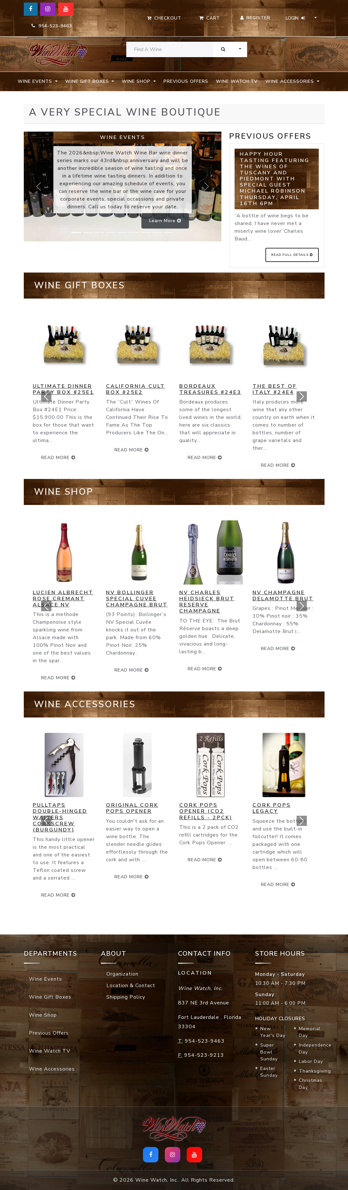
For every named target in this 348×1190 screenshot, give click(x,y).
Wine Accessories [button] (290, 81)
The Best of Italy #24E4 (275, 389)
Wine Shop (43, 1015)
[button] (46, 396)
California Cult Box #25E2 (135, 389)
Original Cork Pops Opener (132, 808)
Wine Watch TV (237, 81)
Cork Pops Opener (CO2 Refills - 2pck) (205, 811)
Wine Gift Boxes (50, 997)
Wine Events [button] (36, 81)
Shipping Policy (125, 997)
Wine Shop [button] (137, 81)
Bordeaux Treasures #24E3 (210, 389)
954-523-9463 (51, 26)
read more (131, 450)
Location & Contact (130, 985)
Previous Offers (186, 81)
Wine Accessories (52, 1069)
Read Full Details (292, 255)
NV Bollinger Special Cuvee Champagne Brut (137, 598)
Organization (122, 973)
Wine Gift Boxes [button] (88, 81)
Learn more (165, 221)
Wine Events (45, 979)
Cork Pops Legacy (272, 808)
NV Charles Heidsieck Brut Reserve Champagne (207, 602)
